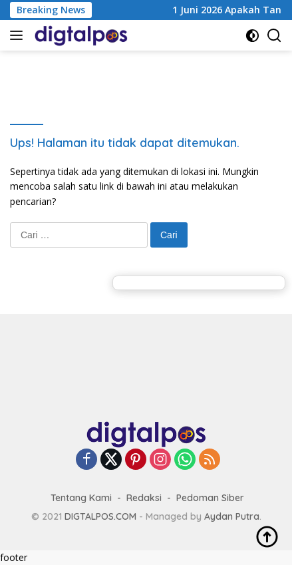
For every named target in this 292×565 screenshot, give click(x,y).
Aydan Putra (231, 516)
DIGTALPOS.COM (100, 516)
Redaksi (144, 498)
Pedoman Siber (210, 498)
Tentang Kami (81, 498)
